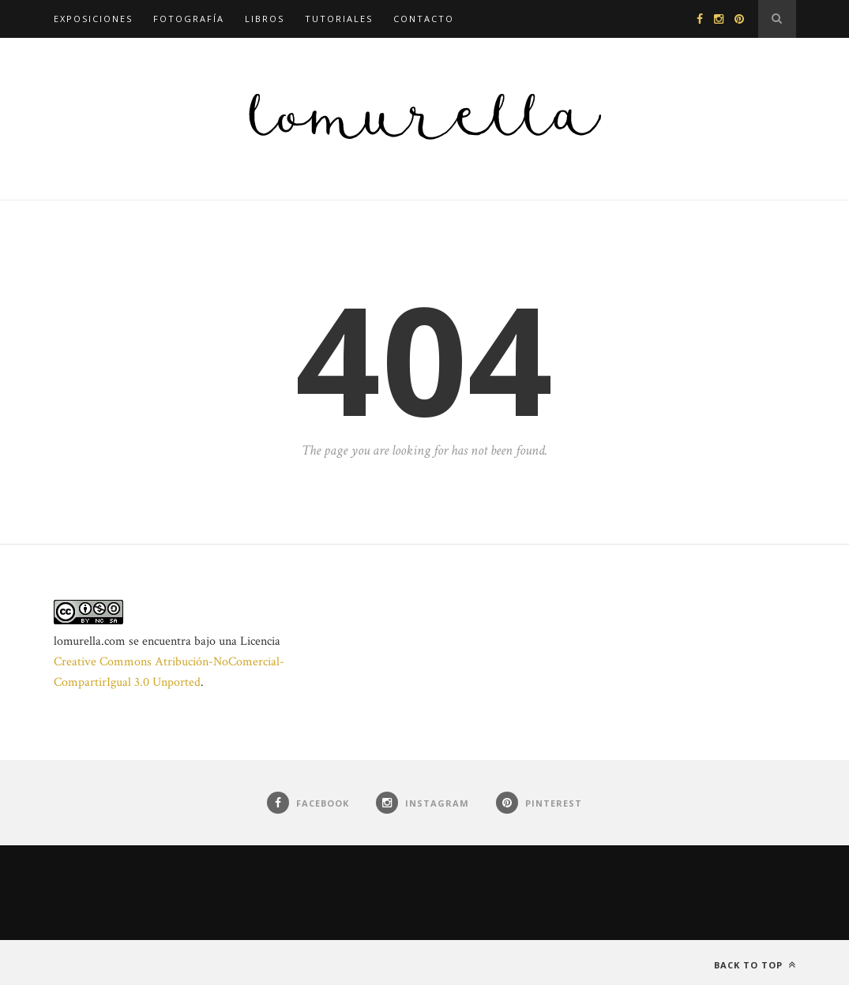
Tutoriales (339, 18)
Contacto (423, 18)
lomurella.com (90, 641)
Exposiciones (93, 18)
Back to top (755, 965)
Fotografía (188, 18)
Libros (264, 18)
